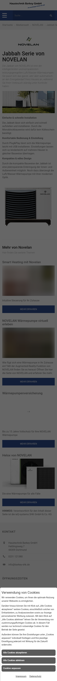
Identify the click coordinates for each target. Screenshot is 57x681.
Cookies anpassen (12, 668)
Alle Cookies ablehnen (13, 660)
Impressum (21, 676)
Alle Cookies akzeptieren (15, 652)
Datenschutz (35, 676)
